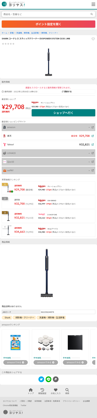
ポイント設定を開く (48, 24)
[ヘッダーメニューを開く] (92, 4)
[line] (48, 379)
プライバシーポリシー (71, 401)
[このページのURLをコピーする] (56, 379)
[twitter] (41, 379)
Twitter (23, 405)
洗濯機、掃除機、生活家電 (27, 33)
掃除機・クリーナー (24, 317)
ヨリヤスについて (10, 401)
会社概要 (86, 401)
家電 (12, 33)
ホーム (4, 33)
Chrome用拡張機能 (10, 405)
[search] (92, 14)
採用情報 (38, 401)
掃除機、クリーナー (49, 33)
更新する (67, 91)
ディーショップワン (48, 103)
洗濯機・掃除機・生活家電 (51, 317)
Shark (7, 317)
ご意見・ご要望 (26, 401)
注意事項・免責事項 (52, 401)
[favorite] (93, 39)
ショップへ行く (63, 112)
